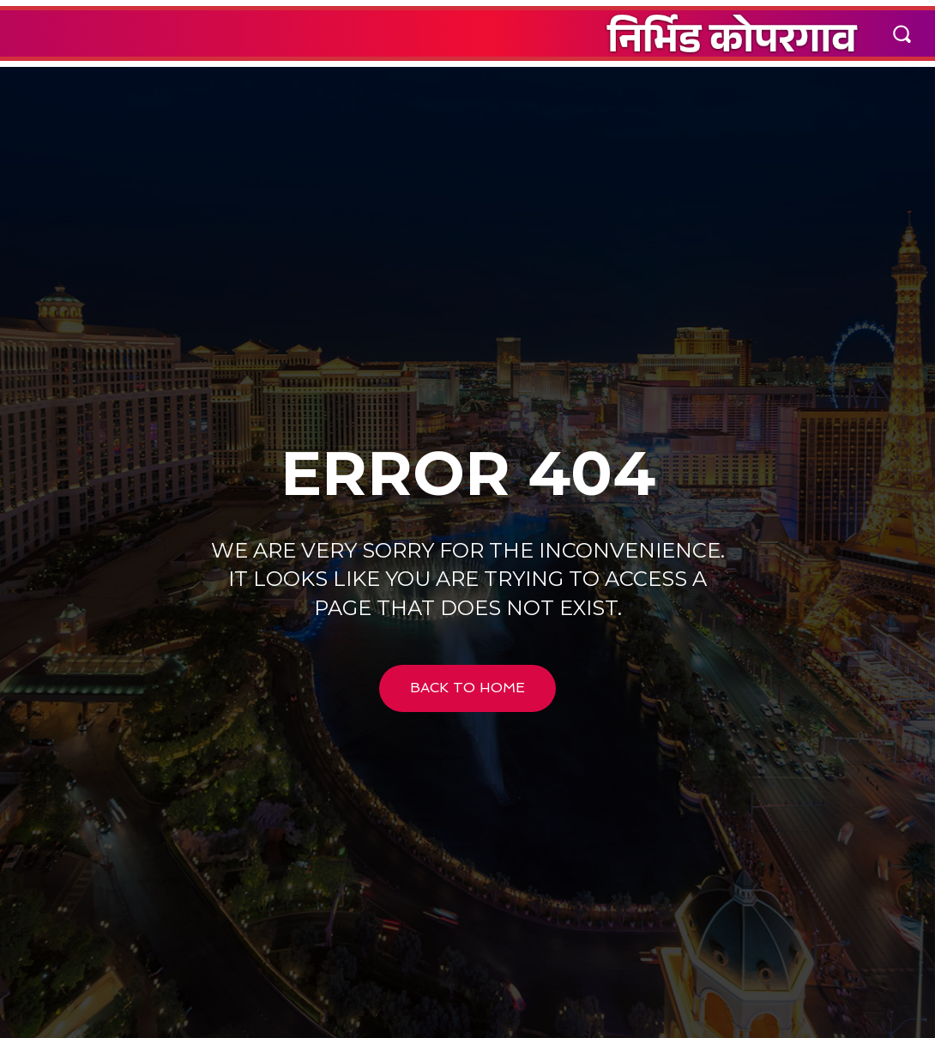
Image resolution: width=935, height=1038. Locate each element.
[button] (901, 33)
